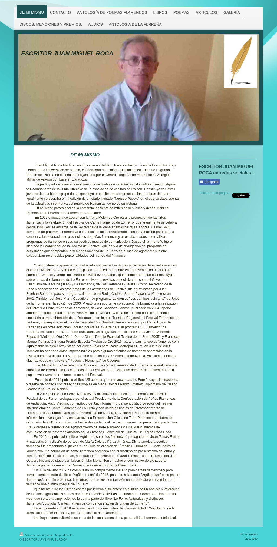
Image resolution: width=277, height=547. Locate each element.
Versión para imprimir (36, 535)
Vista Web (251, 538)
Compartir (209, 182)
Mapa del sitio (64, 535)
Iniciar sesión (249, 534)
